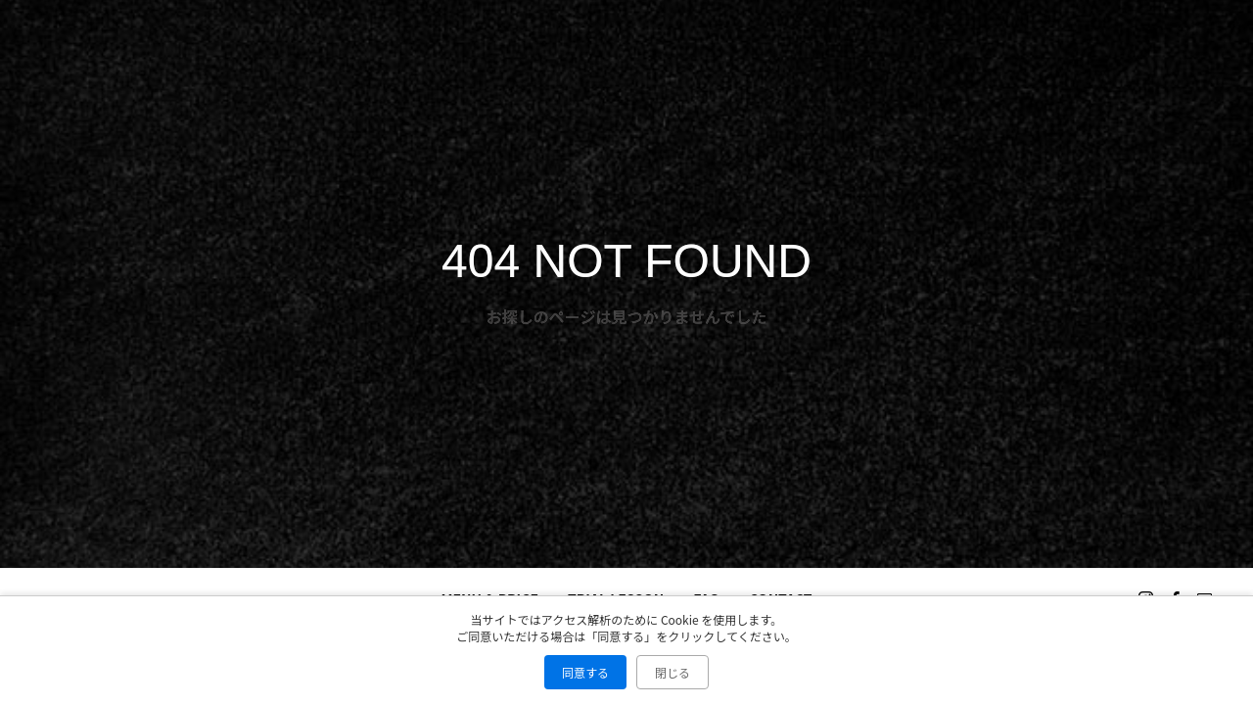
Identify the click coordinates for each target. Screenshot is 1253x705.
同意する (585, 672)
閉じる (672, 672)
